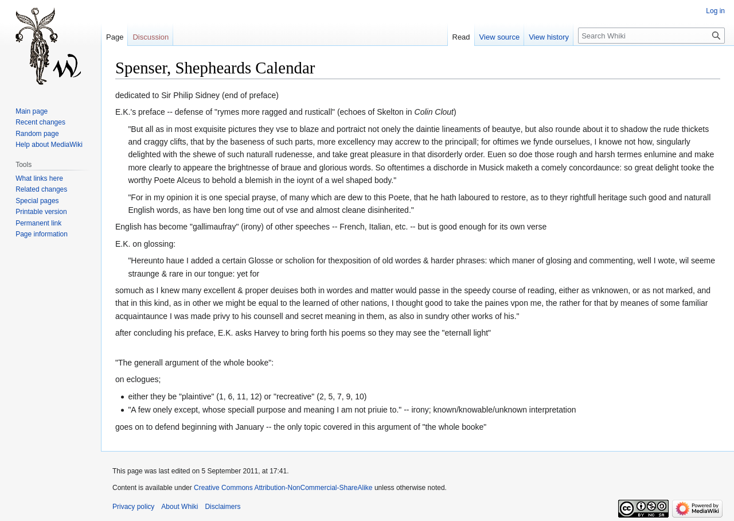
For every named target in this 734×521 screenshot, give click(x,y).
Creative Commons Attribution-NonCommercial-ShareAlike (283, 488)
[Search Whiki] (651, 36)
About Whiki (179, 507)
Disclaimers (222, 507)
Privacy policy (133, 507)
